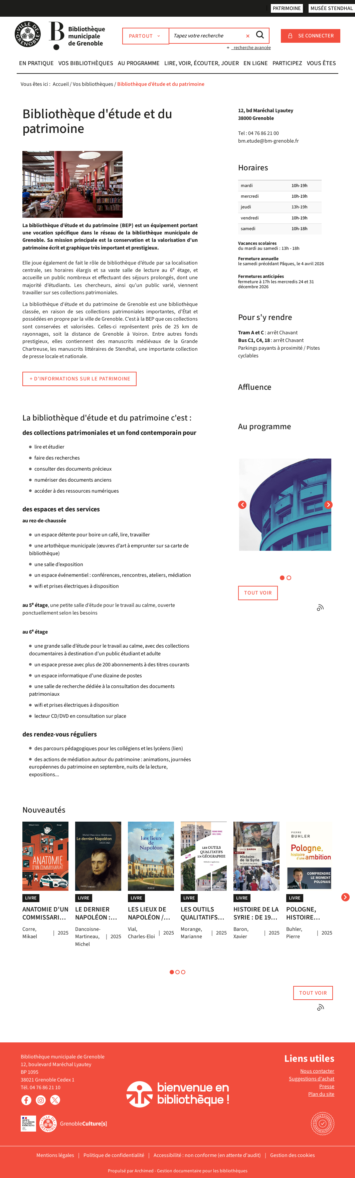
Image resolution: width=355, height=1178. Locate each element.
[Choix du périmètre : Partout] (147, 36)
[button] (36, 64)
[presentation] (345, 897)
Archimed (144, 1171)
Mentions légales (55, 1155)
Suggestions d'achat (311, 1078)
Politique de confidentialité (113, 1155)
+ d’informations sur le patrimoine (79, 378)
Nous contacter (317, 1071)
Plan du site (321, 1094)
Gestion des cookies (292, 1155)
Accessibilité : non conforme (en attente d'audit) (207, 1155)
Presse (326, 1086)
